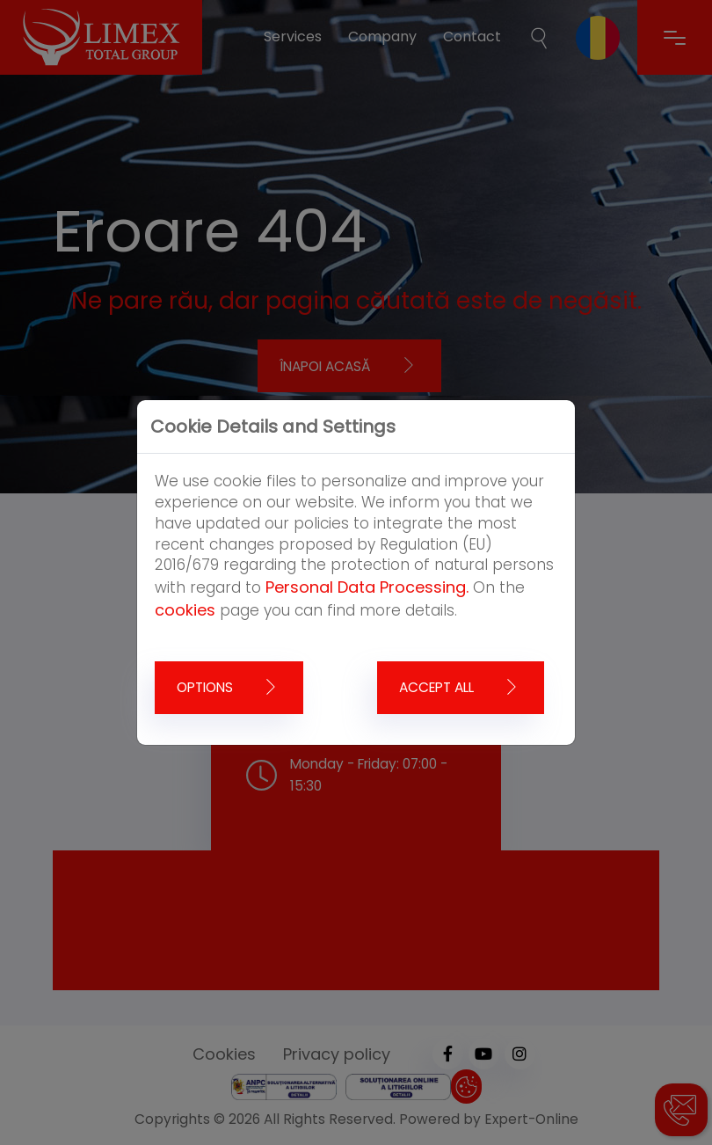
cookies (185, 610)
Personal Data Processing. (367, 587)
